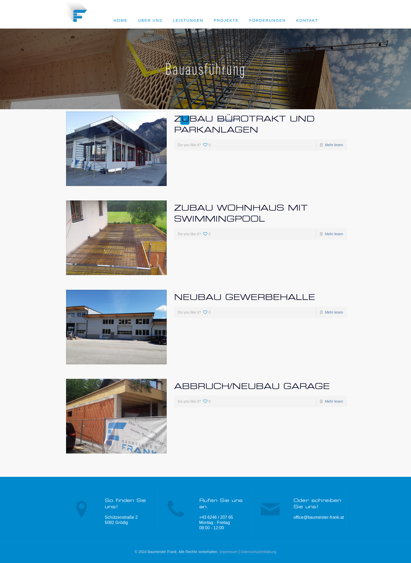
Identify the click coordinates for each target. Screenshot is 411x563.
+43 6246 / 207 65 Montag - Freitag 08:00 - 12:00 (216, 522)
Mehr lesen (334, 145)
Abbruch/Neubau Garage (252, 386)
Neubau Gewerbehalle (244, 297)
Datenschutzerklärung (258, 552)
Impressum (228, 552)
